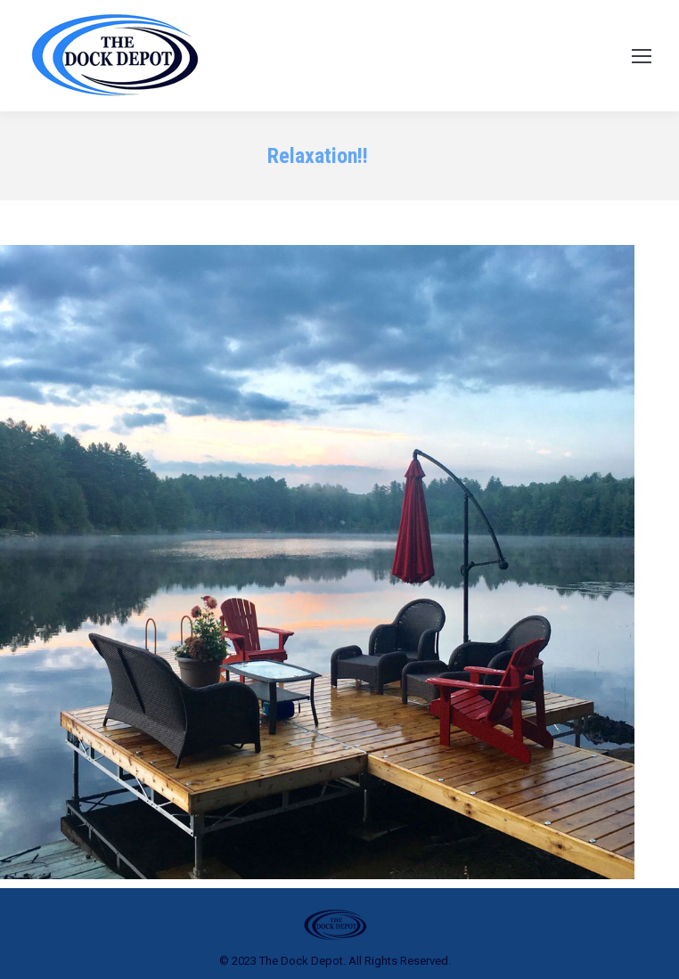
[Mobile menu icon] (641, 56)
